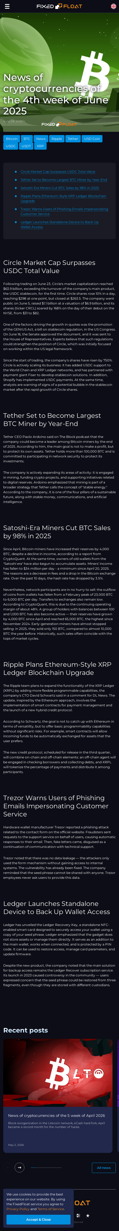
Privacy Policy (18, 1209)
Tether (73, 139)
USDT (26, 146)
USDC (11, 146)
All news (104, 1168)
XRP (40, 146)
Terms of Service (50, 1209)
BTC (27, 139)
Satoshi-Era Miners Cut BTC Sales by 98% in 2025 (60, 188)
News (41, 139)
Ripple (57, 139)
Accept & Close (38, 1219)
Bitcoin (12, 139)
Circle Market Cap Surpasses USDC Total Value (58, 171)
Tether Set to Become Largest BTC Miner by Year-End (64, 180)
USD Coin (92, 139)
